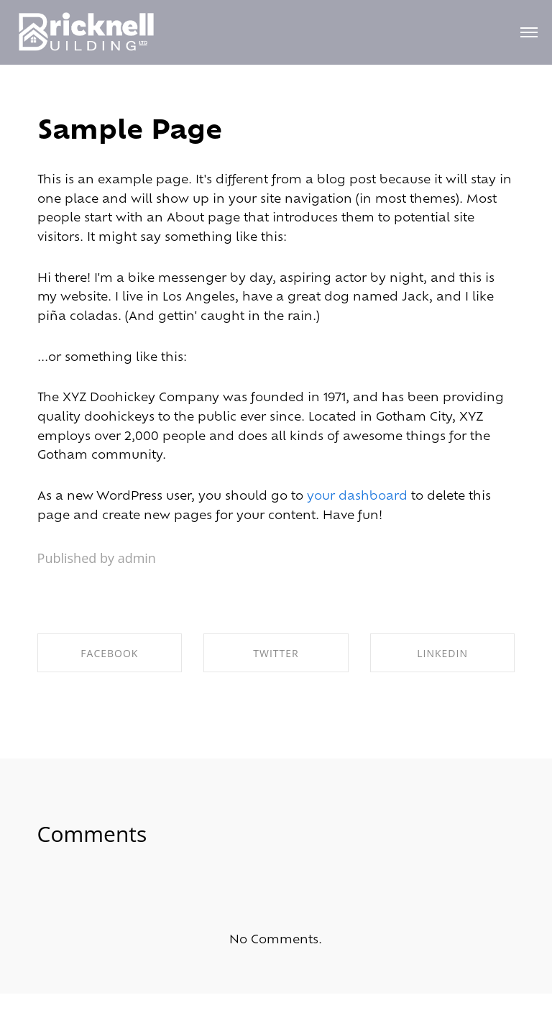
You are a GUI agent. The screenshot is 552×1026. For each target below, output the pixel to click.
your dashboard (357, 497)
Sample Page (129, 132)
